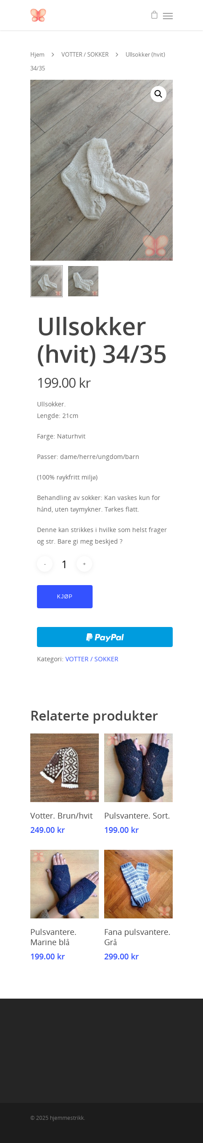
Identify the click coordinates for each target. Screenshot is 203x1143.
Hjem (37, 54)
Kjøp (65, 597)
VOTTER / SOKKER (85, 54)
